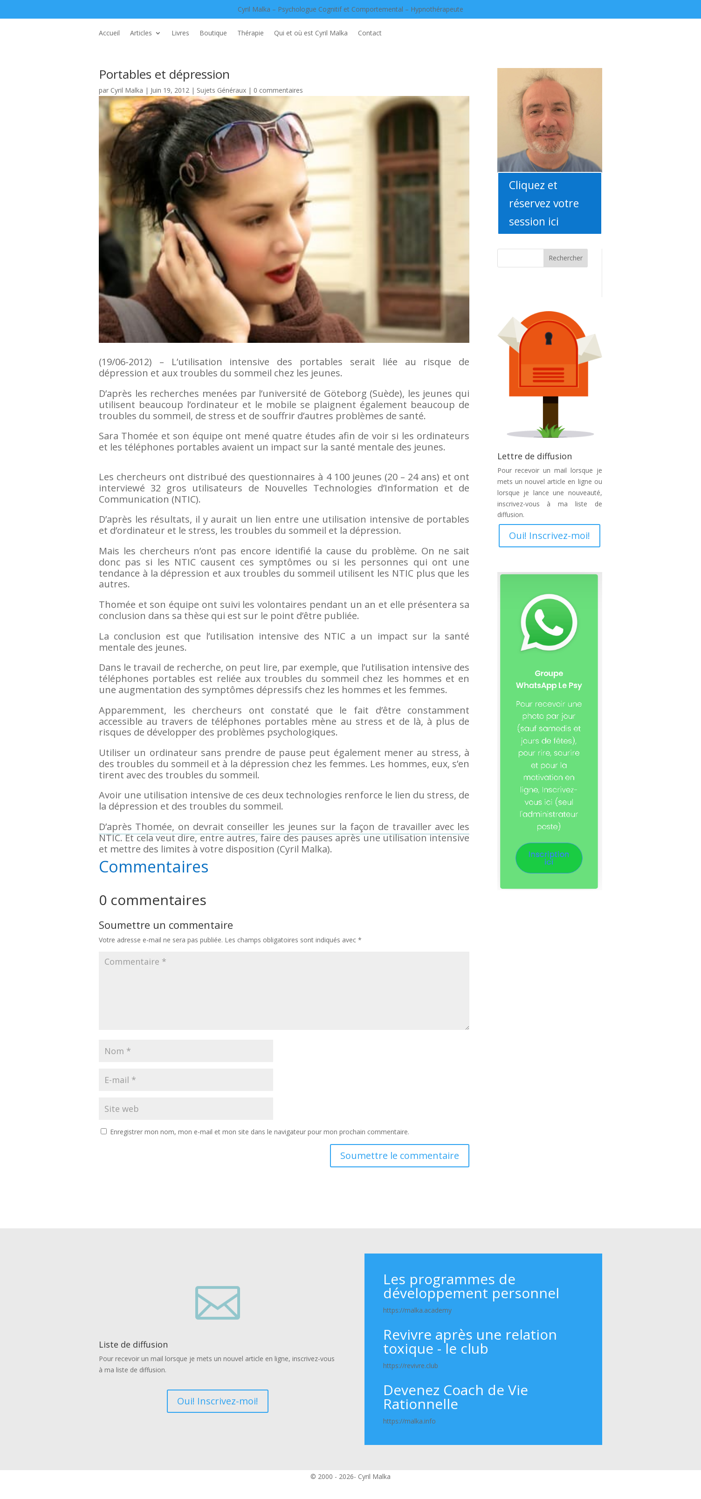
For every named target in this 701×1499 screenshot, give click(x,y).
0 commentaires (278, 90)
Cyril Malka (126, 90)
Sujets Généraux (221, 90)
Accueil (109, 33)
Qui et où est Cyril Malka (311, 33)
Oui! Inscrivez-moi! (549, 535)
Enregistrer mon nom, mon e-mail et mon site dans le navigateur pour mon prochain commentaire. (259, 1131)
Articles (141, 33)
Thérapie (250, 33)
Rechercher (566, 257)
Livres (180, 33)
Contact (370, 33)
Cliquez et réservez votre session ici (544, 203)
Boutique (213, 33)
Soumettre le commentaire (399, 1155)
